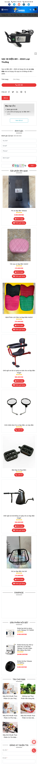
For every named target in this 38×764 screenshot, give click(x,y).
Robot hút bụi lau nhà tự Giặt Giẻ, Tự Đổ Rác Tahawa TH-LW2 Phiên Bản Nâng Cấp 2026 (25, 647)
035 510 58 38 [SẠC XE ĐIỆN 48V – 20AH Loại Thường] (28, 2)
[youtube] (19, 4)
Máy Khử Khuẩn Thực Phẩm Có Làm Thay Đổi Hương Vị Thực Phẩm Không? (10, 697)
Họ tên (5, 750)
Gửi (32, 165)
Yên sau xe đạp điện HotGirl (19, 264)
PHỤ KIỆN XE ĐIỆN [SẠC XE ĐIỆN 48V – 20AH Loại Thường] (30, 15)
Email (4, 758)
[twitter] (14, 4)
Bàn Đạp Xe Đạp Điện (19, 470)
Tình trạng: (5, 79)
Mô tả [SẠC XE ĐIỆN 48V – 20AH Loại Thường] (6, 98)
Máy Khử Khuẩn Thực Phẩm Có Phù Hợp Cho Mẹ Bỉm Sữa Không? (10, 717)
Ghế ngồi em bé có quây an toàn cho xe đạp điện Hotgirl (19, 372)
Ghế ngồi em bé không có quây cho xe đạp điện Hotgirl (19, 517)
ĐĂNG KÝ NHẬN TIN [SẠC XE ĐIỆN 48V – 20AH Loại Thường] (19, 745)
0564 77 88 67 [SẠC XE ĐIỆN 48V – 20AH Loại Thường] (16, 2)
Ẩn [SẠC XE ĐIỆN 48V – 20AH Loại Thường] (14, 106)
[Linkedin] (17, 92)
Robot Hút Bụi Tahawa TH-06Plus (24, 662)
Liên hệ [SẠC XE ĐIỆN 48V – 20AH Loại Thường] (19, 85)
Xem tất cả (19, 120)
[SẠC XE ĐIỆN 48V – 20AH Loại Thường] (19, 9)
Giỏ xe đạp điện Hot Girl (19, 571)
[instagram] (24, 4)
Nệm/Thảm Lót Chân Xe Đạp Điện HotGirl (19, 317)
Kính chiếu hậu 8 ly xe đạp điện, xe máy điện (18, 425)
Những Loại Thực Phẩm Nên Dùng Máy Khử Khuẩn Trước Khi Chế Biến (28, 697)
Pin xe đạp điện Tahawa (19, 210)
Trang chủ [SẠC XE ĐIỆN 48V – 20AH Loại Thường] (5, 15)
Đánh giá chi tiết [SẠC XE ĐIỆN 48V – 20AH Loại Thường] (12, 109)
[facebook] (9, 4)
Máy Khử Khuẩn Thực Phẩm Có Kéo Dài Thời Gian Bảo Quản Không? (28, 717)
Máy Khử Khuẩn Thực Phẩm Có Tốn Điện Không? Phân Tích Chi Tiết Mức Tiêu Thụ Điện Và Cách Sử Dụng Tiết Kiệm (10, 736)
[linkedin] (28, 4)
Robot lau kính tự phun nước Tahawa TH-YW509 (25, 629)
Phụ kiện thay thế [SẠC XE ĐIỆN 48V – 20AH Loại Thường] (16, 15)
